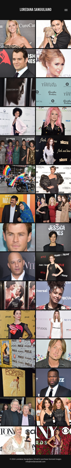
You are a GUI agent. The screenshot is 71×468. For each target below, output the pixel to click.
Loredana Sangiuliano (35, 9)
